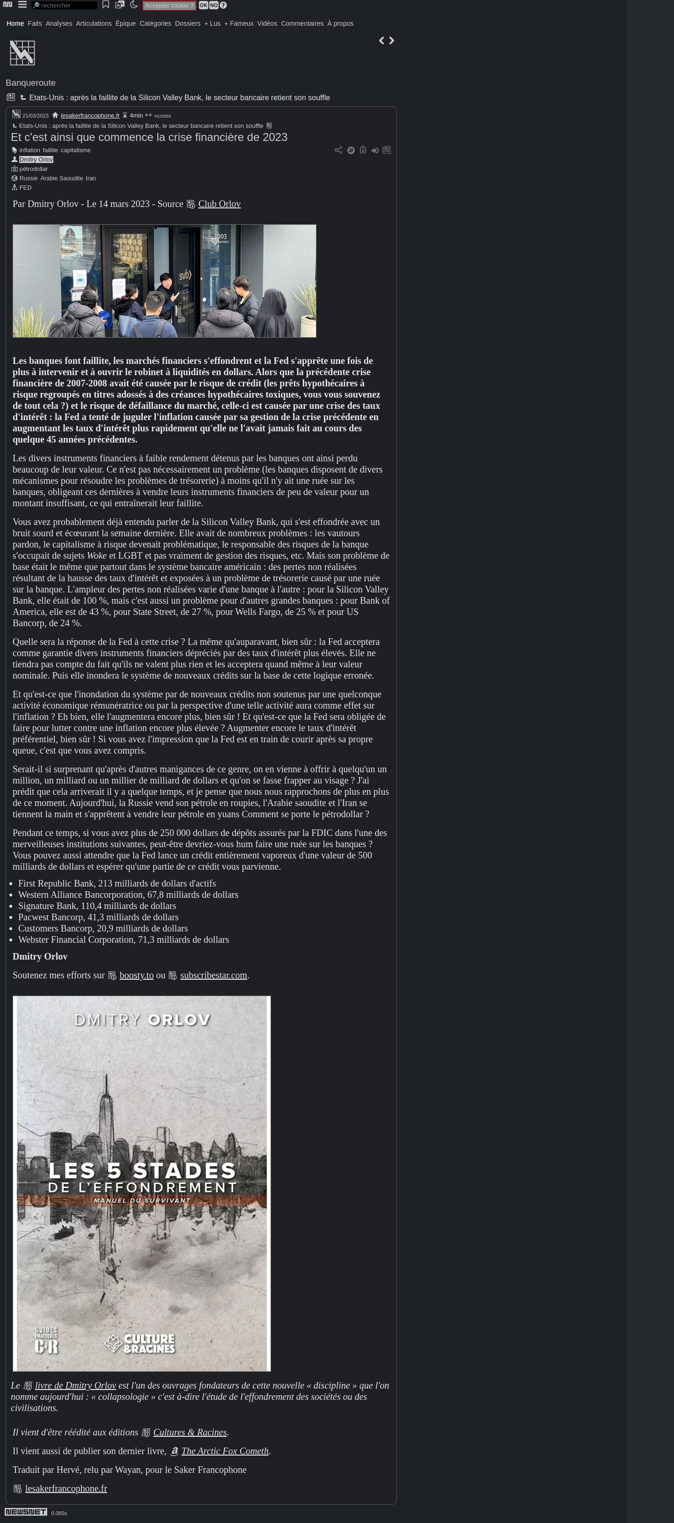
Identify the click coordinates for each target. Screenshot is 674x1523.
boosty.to (137, 975)
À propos (340, 23)
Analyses (59, 23)
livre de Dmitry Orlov (75, 1385)
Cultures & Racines (190, 1432)
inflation (30, 150)
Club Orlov (219, 204)
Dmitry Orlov (36, 159)
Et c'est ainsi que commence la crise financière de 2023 (149, 137)
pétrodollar (34, 168)
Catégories (155, 23)
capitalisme (76, 150)
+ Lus (213, 23)
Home (15, 23)
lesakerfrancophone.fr (90, 115)
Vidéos (267, 23)
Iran (91, 178)
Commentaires (302, 23)
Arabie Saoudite (61, 178)
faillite (50, 150)
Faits (35, 23)
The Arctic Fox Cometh (225, 1451)
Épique (126, 23)
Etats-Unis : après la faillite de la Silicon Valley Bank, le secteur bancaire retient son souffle (174, 98)
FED (26, 187)
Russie (29, 178)
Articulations (94, 23)
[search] (64, 5)
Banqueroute (31, 83)
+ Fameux (239, 23)
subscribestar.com (213, 975)
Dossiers (187, 23)
